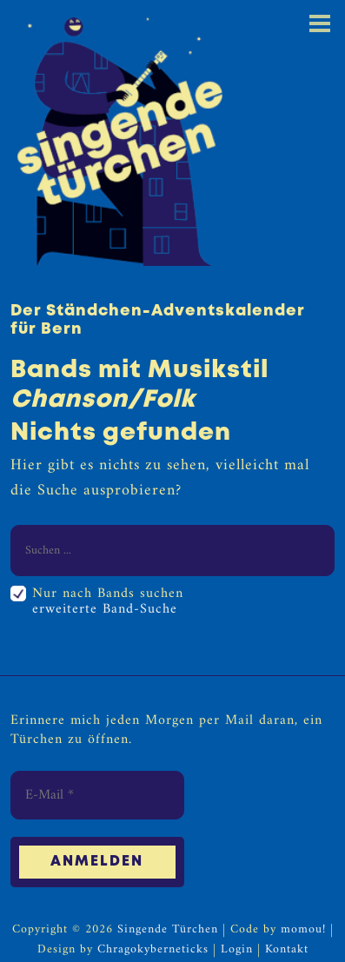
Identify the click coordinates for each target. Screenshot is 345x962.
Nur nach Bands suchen (107, 593)
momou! (303, 930)
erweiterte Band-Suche (104, 609)
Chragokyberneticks (153, 950)
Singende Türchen (167, 930)
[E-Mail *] (97, 795)
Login (237, 950)
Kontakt (287, 950)
